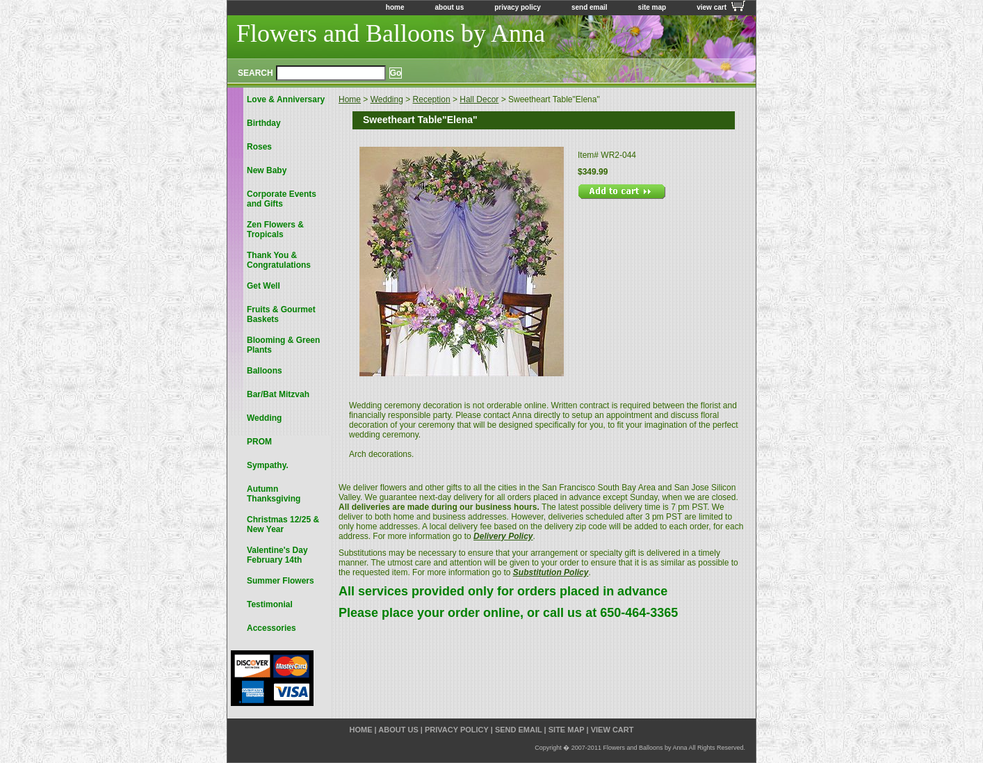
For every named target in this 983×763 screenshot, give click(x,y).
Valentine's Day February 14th (277, 555)
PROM (259, 442)
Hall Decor (479, 99)
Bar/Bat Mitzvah (278, 394)
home (395, 7)
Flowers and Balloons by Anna (390, 33)
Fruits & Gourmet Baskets (281, 314)
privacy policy (517, 7)
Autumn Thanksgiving (273, 494)
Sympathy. (268, 465)
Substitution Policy (551, 572)
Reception (431, 99)
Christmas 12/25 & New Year (283, 524)
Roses (259, 147)
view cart (711, 7)
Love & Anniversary (286, 99)
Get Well (263, 286)
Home (350, 99)
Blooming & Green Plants (283, 345)
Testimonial (270, 604)
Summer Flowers (280, 581)
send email (589, 7)
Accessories (271, 628)
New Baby (266, 170)
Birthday (264, 123)
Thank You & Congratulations (279, 260)
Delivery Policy (503, 536)
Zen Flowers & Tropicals (275, 229)
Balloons (264, 371)
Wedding (387, 99)
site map (652, 7)
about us (449, 7)
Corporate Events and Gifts (281, 199)
